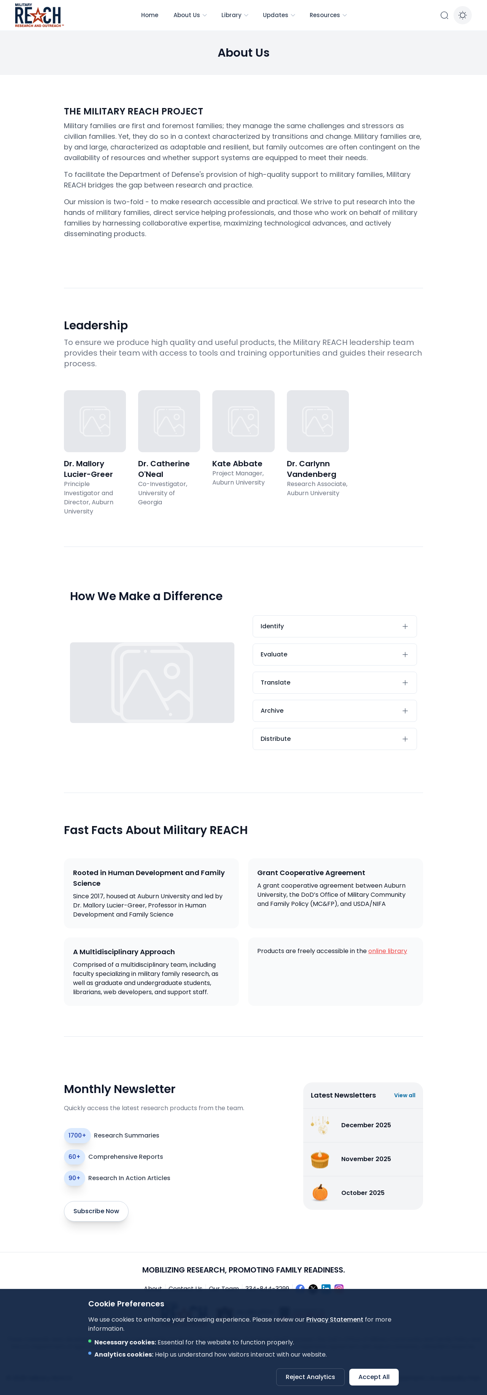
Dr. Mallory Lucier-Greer (88, 469)
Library (235, 15)
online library (387, 951)
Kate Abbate (237, 463)
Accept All (374, 1377)
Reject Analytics (310, 1377)
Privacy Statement (334, 1319)
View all (404, 1095)
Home (149, 15)
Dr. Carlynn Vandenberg (311, 469)
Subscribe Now (96, 1211)
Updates (279, 15)
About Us (190, 15)
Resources (329, 15)
